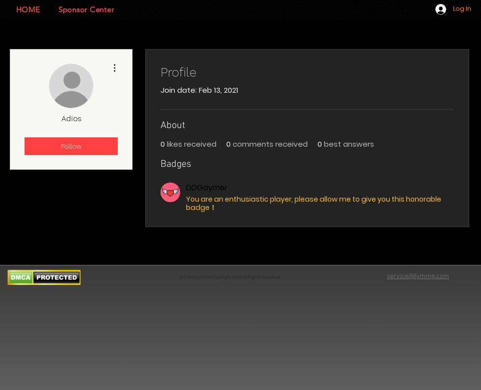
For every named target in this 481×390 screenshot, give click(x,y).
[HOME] (28, 9)
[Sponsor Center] (86, 9)
